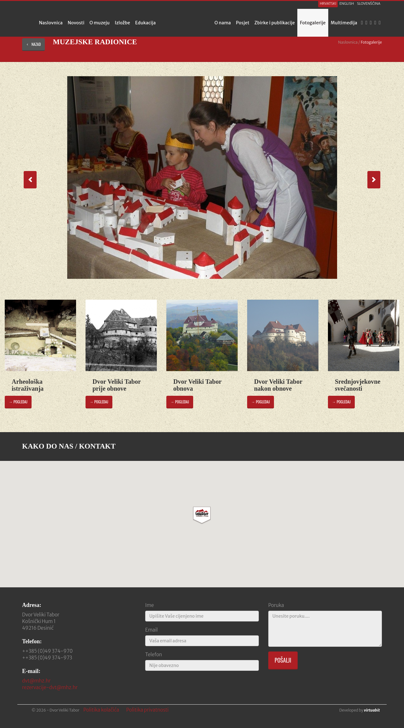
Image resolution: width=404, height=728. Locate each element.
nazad (33, 44)
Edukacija (145, 23)
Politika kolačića (101, 710)
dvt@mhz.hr (36, 681)
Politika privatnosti (147, 710)
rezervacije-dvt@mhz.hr (50, 687)
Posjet (242, 23)
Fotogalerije (313, 23)
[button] (202, 515)
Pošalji (283, 660)
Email (151, 630)
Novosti (76, 23)
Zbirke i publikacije (274, 23)
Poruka (276, 605)
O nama (223, 23)
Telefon (153, 655)
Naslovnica (50, 23)
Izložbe (122, 23)
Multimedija (344, 23)
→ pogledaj (18, 401)
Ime (149, 605)
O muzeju (100, 23)
